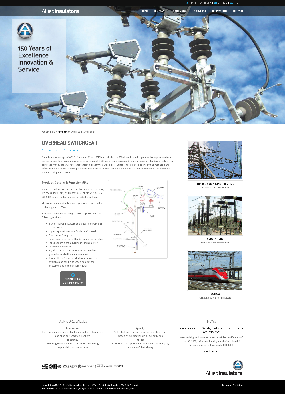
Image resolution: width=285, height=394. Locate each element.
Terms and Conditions (232, 385)
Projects (200, 11)
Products (180, 11)
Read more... (211, 351)
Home (144, 11)
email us (220, 3)
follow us (236, 3)
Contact (238, 11)
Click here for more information (73, 281)
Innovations (219, 11)
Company (160, 11)
